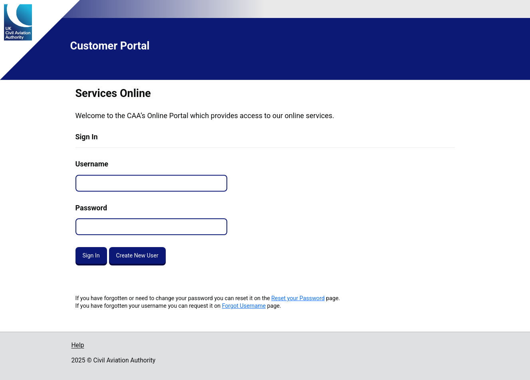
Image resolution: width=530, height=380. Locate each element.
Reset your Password (297, 298)
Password (91, 208)
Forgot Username (244, 306)
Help (77, 345)
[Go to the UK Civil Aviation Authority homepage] (89, 22)
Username (91, 164)
